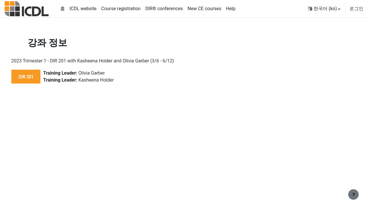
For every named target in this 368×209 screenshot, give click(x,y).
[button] (324, 8)
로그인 (356, 8)
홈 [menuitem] (62, 8)
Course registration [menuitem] (121, 8)
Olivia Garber (102, 73)
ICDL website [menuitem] (83, 8)
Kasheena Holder (107, 80)
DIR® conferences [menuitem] (164, 8)
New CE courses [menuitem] (204, 8)
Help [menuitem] (231, 8)
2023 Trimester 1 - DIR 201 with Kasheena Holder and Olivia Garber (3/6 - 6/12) (103, 61)
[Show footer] (353, 194)
